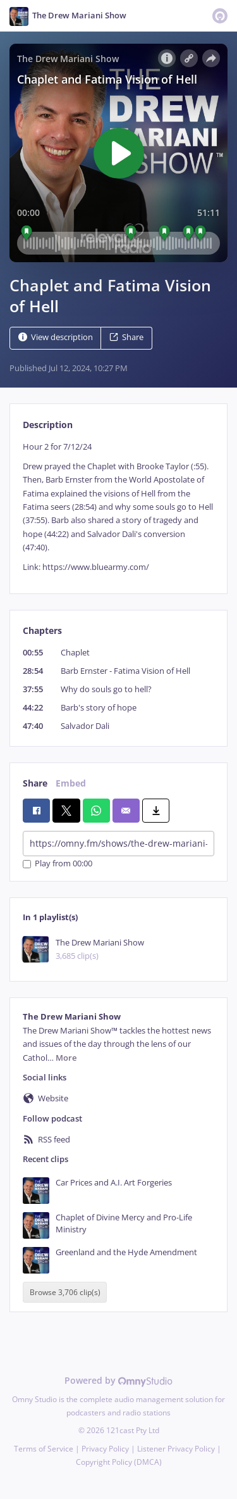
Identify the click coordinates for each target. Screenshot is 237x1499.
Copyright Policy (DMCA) (119, 1462)
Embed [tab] (71, 783)
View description (55, 337)
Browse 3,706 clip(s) (65, 1292)
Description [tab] (48, 425)
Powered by (118, 1380)
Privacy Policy (105, 1448)
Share (126, 337)
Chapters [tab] (42, 630)
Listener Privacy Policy (176, 1448)
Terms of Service (43, 1448)
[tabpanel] (118, 507)
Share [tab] (35, 783)
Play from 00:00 (57, 864)
